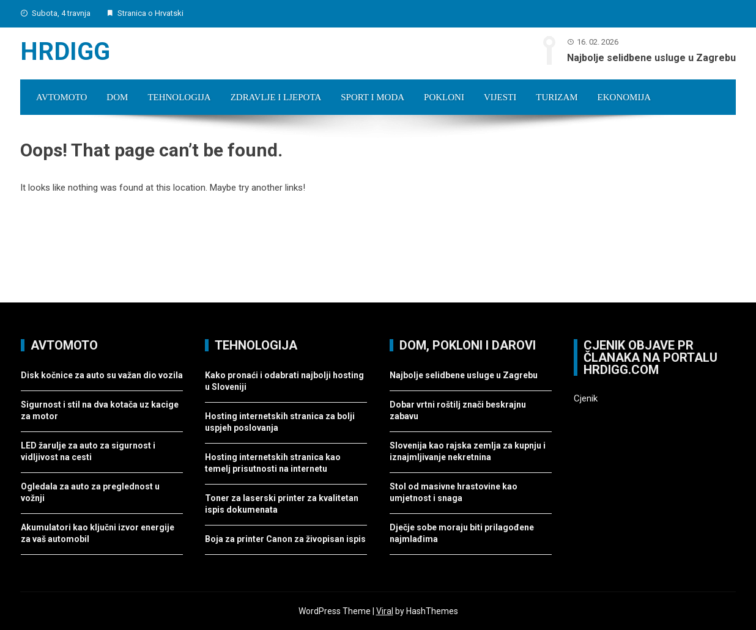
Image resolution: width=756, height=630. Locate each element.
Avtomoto (61, 97)
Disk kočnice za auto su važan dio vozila (102, 375)
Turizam (556, 97)
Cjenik (586, 398)
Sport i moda (372, 97)
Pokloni (444, 97)
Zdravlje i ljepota (276, 97)
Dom (117, 97)
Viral (384, 611)
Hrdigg (65, 51)
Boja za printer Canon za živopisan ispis (285, 539)
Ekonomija (624, 97)
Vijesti (500, 97)
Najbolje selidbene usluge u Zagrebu (651, 58)
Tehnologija (178, 97)
